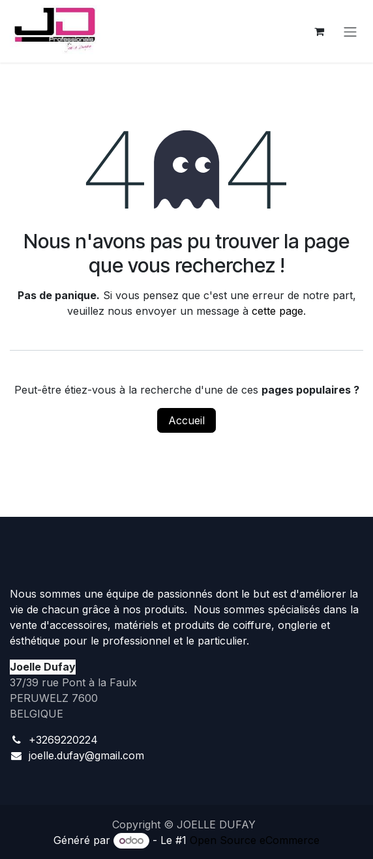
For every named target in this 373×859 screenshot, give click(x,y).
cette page (277, 310)
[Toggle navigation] (350, 31)
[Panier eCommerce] (319, 31)
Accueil (186, 420)
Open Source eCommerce (255, 840)
